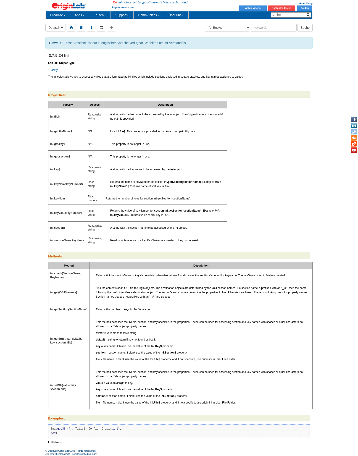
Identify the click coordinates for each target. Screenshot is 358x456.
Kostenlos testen (281, 8)
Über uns (176, 15)
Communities (148, 15)
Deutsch (55, 27)
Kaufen (304, 8)
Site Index (50, 454)
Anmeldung (306, 3)
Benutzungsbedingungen (84, 454)
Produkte (57, 15)
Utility (54, 70)
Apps (79, 15)
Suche (305, 27)
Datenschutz (64, 454)
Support (122, 15)
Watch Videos (253, 8)
